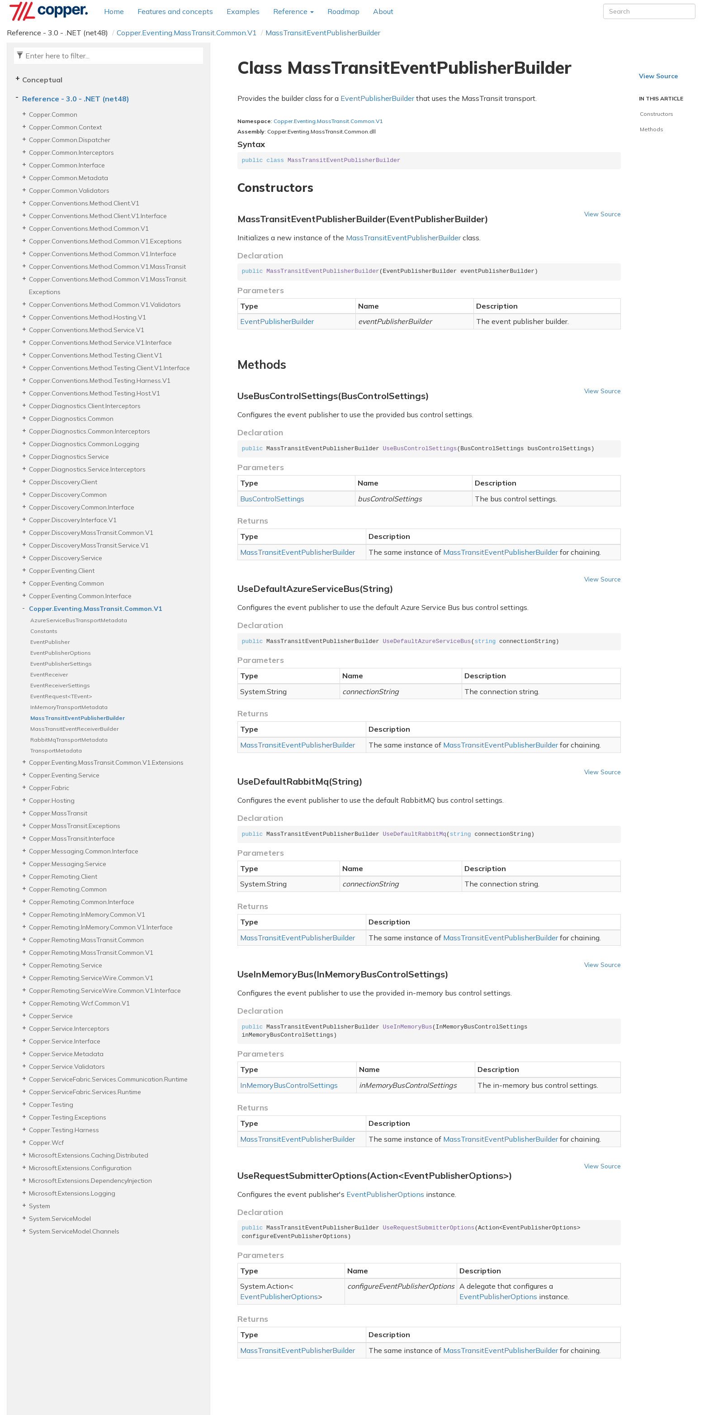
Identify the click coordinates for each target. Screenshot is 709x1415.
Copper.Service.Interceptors (69, 1028)
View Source (602, 214)
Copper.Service (51, 1016)
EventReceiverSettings (60, 685)
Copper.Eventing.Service (64, 775)
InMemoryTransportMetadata (69, 707)
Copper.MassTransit (58, 813)
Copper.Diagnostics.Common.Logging (84, 444)
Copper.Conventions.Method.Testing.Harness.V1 (99, 380)
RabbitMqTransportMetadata (69, 739)
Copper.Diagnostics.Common (71, 418)
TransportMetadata (56, 750)
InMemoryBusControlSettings (289, 1085)
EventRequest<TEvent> (61, 696)
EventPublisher (50, 641)
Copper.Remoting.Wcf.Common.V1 (79, 1003)
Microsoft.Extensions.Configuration (80, 1168)
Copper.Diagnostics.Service (69, 457)
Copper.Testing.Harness (64, 1130)
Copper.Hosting (52, 800)
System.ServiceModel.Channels (74, 1231)
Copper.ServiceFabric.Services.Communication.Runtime (108, 1079)
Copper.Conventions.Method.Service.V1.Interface (100, 342)
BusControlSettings (272, 498)
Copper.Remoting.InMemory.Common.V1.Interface (101, 927)
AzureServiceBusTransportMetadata (78, 620)
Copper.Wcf (46, 1143)
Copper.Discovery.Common (68, 495)
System (39, 1206)
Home (114, 11)
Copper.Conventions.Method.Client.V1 (84, 203)
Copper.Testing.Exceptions (67, 1117)
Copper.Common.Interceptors (71, 152)
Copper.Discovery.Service (65, 558)
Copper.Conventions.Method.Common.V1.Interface (102, 254)
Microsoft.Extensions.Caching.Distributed (88, 1155)
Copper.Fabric (49, 788)
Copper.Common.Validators (69, 190)
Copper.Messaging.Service (67, 864)
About (383, 11)
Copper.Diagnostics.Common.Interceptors (89, 431)
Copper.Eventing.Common (66, 583)
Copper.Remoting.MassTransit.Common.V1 (91, 952)
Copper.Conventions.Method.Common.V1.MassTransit (107, 266)
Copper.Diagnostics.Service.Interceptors (87, 469)
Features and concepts (175, 11)
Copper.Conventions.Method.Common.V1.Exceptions (105, 241)
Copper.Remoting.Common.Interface (81, 902)
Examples (243, 11)
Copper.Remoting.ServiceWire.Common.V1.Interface (105, 990)
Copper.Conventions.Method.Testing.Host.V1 (94, 393)
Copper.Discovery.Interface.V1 (73, 520)
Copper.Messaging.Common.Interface (83, 851)
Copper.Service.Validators (67, 1066)
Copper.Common (53, 114)
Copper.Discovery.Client (63, 482)
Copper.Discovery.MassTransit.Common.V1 (91, 533)
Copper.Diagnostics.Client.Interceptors (85, 406)
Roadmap (343, 11)
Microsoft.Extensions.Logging (72, 1193)
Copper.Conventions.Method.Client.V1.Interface (98, 216)
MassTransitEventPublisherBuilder (322, 32)
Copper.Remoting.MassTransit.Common (86, 940)
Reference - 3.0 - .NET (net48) (75, 98)
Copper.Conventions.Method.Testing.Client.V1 (95, 355)
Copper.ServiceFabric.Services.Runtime (85, 1092)
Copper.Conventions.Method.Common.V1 (89, 228)
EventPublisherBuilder (377, 98)
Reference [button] (293, 11)
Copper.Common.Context (65, 127)
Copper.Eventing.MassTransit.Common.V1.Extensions (106, 762)
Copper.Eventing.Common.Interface (80, 596)
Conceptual (42, 79)
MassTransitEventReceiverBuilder (74, 728)
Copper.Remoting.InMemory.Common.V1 (87, 914)
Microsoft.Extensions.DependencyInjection (90, 1181)
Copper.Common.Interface (67, 165)
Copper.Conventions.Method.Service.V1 (86, 330)
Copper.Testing (51, 1105)
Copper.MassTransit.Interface (72, 838)
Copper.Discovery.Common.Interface (81, 507)
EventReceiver (49, 674)
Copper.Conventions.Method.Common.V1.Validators (105, 304)
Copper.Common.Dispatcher (69, 140)
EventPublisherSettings (61, 663)
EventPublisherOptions (60, 652)
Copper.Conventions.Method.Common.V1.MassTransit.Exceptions (108, 285)
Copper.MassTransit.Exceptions (74, 826)
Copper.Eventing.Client (62, 571)
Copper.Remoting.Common (68, 889)
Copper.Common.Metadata (68, 178)
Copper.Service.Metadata (66, 1054)
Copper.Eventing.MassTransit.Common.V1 (187, 32)
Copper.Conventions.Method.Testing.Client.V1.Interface (109, 368)
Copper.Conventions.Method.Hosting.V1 (87, 317)
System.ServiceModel (60, 1219)
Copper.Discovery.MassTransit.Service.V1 (89, 545)
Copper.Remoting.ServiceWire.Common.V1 (91, 978)
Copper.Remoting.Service (65, 965)
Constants (43, 631)
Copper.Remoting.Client (63, 876)
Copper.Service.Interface (64, 1041)
